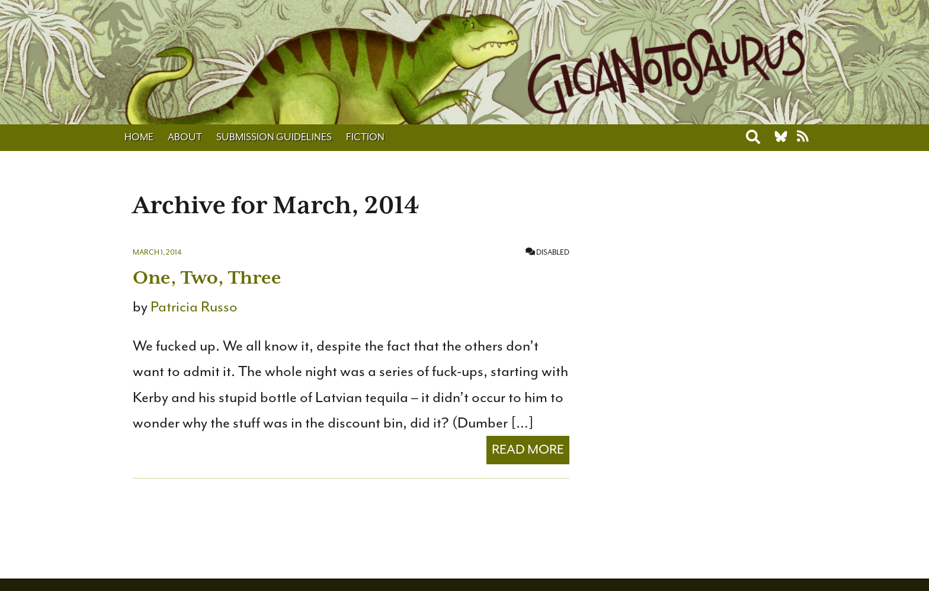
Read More (528, 449)
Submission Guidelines (274, 137)
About (185, 137)
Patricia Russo (194, 306)
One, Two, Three (207, 277)
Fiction (365, 137)
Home (138, 137)
